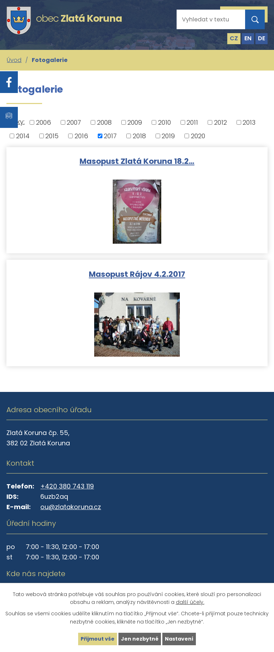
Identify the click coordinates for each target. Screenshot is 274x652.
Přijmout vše (98, 638)
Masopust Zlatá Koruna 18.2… (137, 161)
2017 (110, 135)
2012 (220, 122)
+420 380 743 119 (67, 486)
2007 (74, 122)
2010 (164, 122)
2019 (168, 135)
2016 (81, 135)
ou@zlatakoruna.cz (70, 506)
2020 (198, 135)
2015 (52, 135)
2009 (134, 122)
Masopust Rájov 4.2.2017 (137, 274)
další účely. (190, 602)
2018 (139, 135)
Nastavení (179, 638)
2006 (43, 122)
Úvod (14, 60)
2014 (23, 135)
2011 (192, 122)
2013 (249, 122)
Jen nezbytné (139, 638)
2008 (104, 122)
